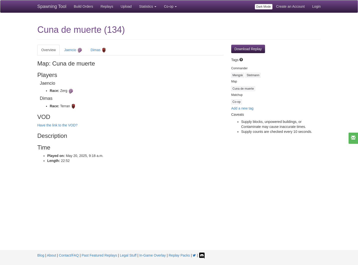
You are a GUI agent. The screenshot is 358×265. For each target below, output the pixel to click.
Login (316, 6)
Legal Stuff (128, 255)
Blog (40, 255)
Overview (48, 50)
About (51, 255)
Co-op (236, 102)
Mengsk (237, 75)
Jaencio (73, 50)
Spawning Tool (51, 6)
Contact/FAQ (69, 255)
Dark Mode (263, 6)
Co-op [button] (170, 6)
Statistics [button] (148, 6)
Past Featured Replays (99, 255)
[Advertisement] (179, 213)
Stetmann (253, 75)
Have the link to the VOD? (57, 125)
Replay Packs (179, 255)
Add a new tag (242, 108)
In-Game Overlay (152, 255)
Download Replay (248, 49)
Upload (126, 6)
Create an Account (290, 6)
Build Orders (83, 6)
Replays (107, 6)
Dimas (99, 50)
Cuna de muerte (243, 88)
